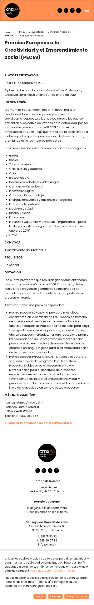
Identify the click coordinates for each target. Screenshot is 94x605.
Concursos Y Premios (59, 31)
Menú (22, 31)
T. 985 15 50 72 (47, 536)
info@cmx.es (47, 544)
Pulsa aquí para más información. (53, 571)
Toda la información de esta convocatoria (38, 423)
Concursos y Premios (31, 35)
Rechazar (55, 596)
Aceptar (40, 596)
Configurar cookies (76, 596)
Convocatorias (36, 31)
